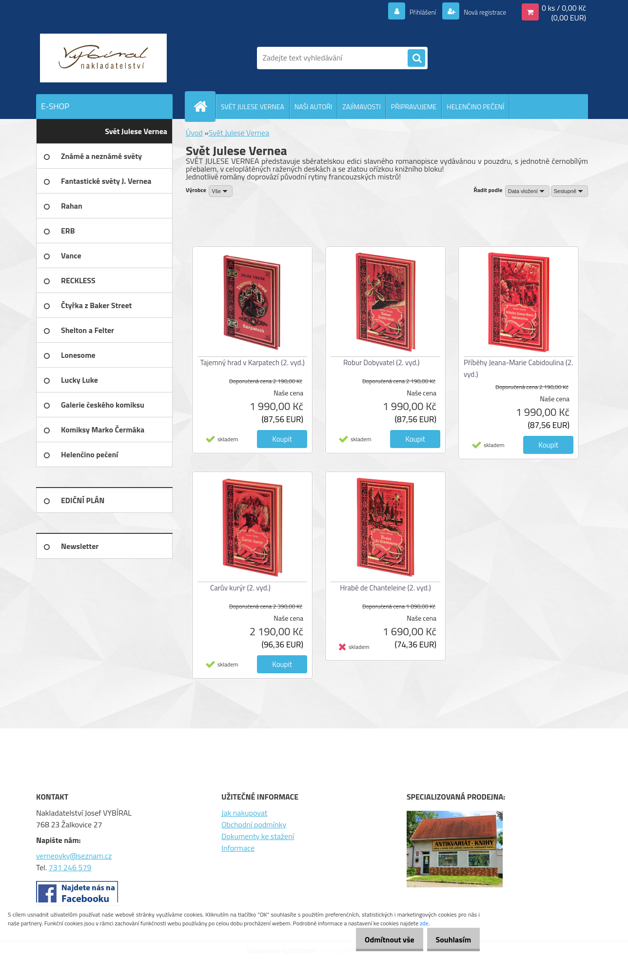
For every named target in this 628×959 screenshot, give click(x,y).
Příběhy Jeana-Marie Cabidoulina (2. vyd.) (518, 368)
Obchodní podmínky (253, 824)
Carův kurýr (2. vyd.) (240, 587)
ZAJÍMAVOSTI (361, 106)
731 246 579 (70, 867)
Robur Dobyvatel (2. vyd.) (381, 362)
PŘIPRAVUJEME (413, 106)
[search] (416, 58)
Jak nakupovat (244, 813)
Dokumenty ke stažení (257, 836)
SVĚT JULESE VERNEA (252, 106)
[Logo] (103, 58)
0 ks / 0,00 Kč (564, 8)
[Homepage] (204, 106)
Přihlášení (411, 12)
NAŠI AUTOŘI (313, 106)
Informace (238, 848)
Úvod (194, 132)
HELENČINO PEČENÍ (475, 106)
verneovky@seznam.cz (74, 855)
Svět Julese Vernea (239, 132)
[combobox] (527, 191)
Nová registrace (479, 12)
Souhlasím (450, 939)
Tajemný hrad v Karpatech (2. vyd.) (252, 362)
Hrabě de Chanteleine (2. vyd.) (385, 587)
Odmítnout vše (379, 939)
